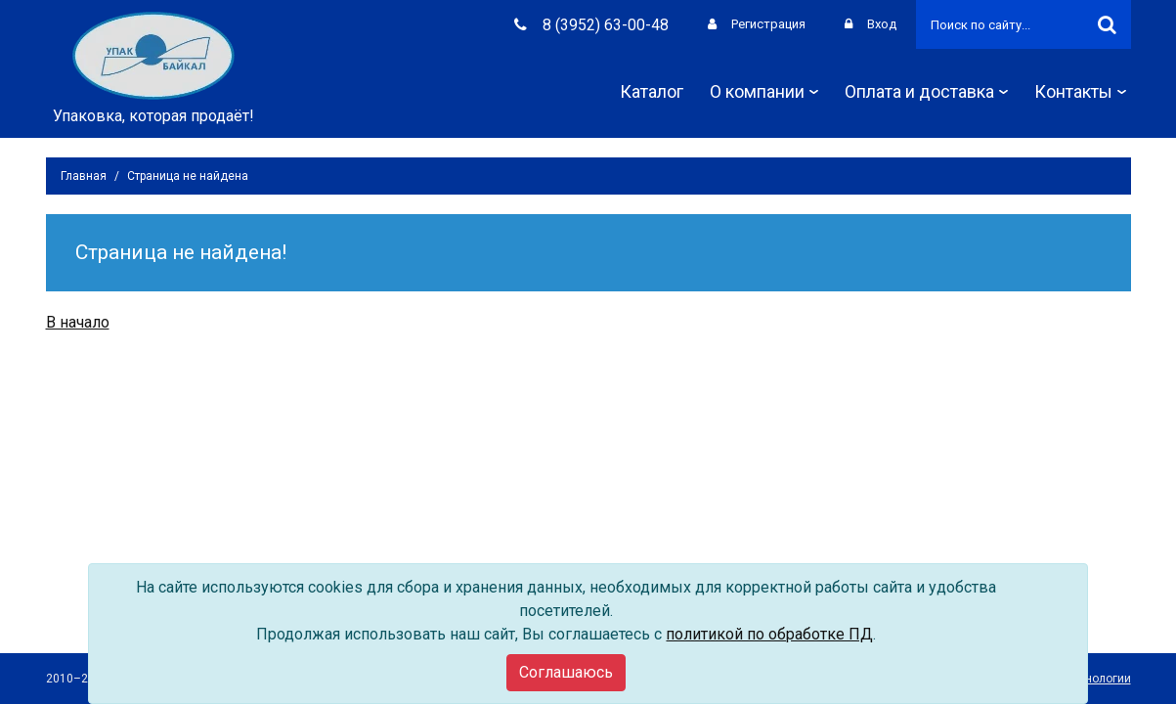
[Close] (566, 672)
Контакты (1080, 91)
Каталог (651, 91)
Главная (84, 176)
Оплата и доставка (926, 91)
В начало (77, 322)
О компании (764, 91)
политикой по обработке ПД (769, 634)
